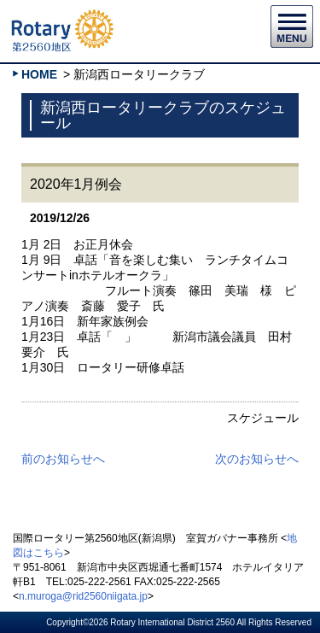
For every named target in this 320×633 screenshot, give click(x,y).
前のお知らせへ (63, 459)
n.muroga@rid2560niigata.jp (83, 596)
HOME (39, 74)
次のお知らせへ (257, 459)
